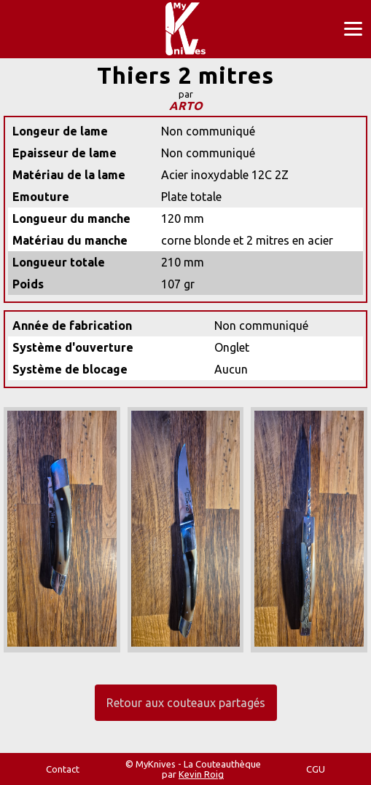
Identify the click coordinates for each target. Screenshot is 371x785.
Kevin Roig (201, 774)
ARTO (186, 105)
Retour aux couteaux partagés (185, 702)
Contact (62, 769)
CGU (315, 769)
